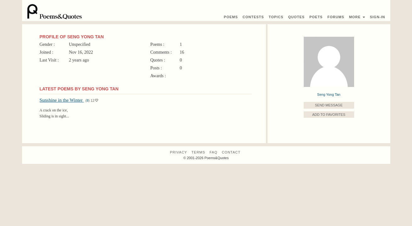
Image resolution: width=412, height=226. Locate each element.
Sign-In (377, 17)
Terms (198, 152)
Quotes (296, 17)
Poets (316, 17)
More (357, 17)
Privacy (178, 152)
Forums (335, 17)
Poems (231, 17)
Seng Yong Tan (329, 94)
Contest (253, 17)
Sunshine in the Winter (62, 100)
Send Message (328, 105)
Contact (231, 152)
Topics (276, 17)
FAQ (213, 152)
